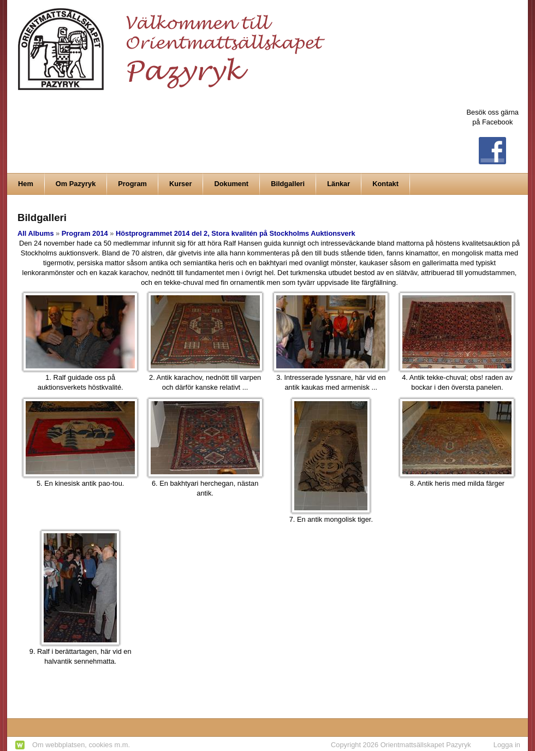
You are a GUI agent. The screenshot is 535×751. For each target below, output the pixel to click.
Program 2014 (85, 233)
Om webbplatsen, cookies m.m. (81, 745)
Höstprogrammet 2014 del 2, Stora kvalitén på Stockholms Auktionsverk (235, 233)
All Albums (35, 233)
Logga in (507, 745)
